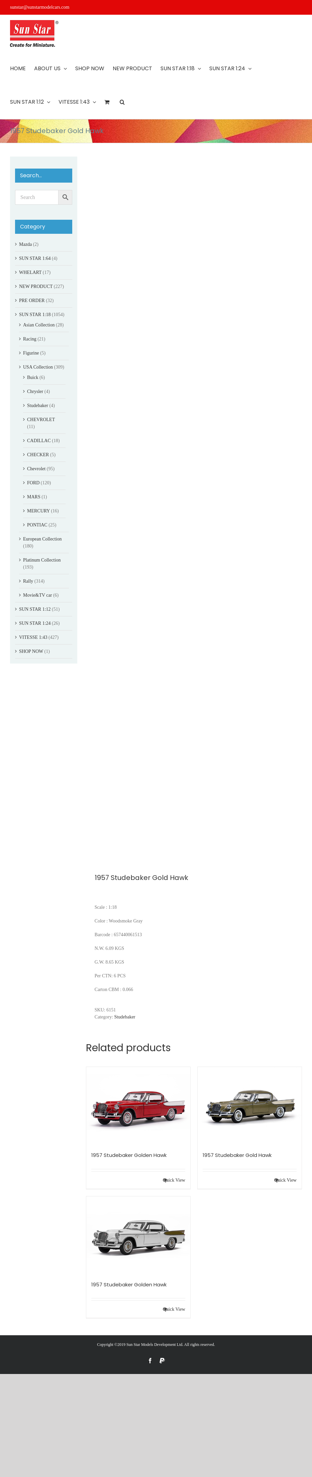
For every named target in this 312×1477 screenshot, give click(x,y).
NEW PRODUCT (36, 286)
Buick (32, 377)
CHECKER (38, 454)
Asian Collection (39, 324)
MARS (33, 496)
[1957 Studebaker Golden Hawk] (138, 1106)
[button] (122, 102)
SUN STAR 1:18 (35, 314)
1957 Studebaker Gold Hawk (237, 1155)
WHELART (30, 272)
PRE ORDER (32, 300)
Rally (28, 581)
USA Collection (38, 367)
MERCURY (38, 510)
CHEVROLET (41, 419)
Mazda (25, 244)
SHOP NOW (31, 651)
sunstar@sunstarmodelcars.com (39, 7)
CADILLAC (39, 440)
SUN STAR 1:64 (35, 258)
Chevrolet (36, 468)
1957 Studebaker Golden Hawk (129, 1155)
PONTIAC (37, 524)
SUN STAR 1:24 (35, 623)
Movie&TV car (37, 595)
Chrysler (35, 391)
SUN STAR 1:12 (35, 609)
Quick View (174, 1180)
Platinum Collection (42, 560)
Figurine (31, 353)
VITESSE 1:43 (33, 637)
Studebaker (124, 1016)
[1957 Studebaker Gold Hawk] (250, 1106)
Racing (29, 338)
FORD (33, 482)
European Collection (42, 538)
